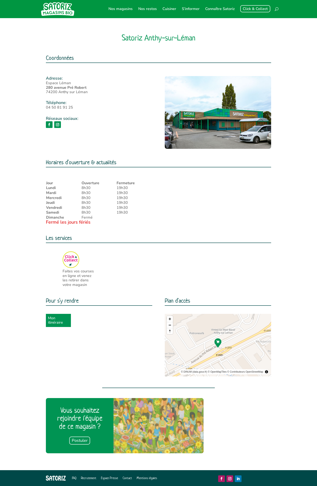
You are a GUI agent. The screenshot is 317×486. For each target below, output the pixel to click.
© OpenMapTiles (217, 371)
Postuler (80, 440)
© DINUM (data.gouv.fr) (194, 371)
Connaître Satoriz (220, 9)
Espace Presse (109, 478)
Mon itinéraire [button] (55, 320)
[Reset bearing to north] (170, 331)
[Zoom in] (170, 319)
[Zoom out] (170, 325)
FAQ (74, 478)
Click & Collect (255, 8)
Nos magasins (120, 9)
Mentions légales (147, 478)
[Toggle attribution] (266, 371)
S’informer (191, 9)
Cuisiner (169, 9)
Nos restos (147, 9)
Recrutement (88, 478)
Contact (127, 478)
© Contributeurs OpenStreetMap (245, 371)
